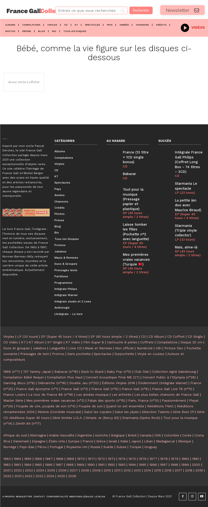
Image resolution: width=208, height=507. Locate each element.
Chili (158, 435)
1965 (27, 459)
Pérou (42, 447)
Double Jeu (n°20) (84, 383)
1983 (17, 465)
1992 (111, 465)
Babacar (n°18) (66, 371)
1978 (164, 459)
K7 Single (54, 342)
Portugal (56, 447)
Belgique (118, 435)
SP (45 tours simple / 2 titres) (135, 201)
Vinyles (8, 336)
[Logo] (26, 11)
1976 (142, 459)
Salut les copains (98, 412)
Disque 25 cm (191, 342)
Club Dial (141, 371)
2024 (50, 476)
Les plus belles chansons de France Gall (166, 394)
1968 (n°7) (11, 371)
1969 (70, 459)
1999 (185, 465)
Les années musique (92, 394)
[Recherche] (141, 10)
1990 (91, 465)
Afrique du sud (15, 435)
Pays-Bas (26, 447)
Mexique (184, 441)
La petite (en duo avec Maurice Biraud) (188, 196)
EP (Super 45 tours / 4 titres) (136, 229)
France (88, 441)
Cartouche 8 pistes (122, 342)
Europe (74, 441)
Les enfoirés (121, 394)
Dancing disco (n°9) (19, 383)
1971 (91, 459)
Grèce (101, 441)
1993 (121, 465)
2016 (168, 470)
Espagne (38, 441)
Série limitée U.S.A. (68, 418)
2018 (188, 470)
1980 (185, 459)
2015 (157, 470)
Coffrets (147, 342)
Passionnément (174, 400)
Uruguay (150, 447)
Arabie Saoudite (61, 435)
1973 (111, 459)
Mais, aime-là (184, 230)
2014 (147, 470)
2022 (28, 476)
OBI (158, 348)
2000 (196, 465)
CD (125, 160)
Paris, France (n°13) (143, 400)
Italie (124, 441)
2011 (117, 470)
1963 (7, 459)
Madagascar (165, 441)
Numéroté (145, 348)
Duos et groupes (16, 348)
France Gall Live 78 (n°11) (172, 389)
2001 (7, 470)
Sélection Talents (156, 412)
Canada (145, 435)
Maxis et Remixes (98, 348)
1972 (101, 459)
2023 (39, 476)
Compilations (167, 342)
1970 (81, 459)
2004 (40, 470)
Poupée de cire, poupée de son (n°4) (45, 406)
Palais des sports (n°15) (106, 400)
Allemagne (38, 435)
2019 (199, 470)
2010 (107, 470)
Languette (57, 348)
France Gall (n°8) (135, 389)
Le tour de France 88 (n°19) (50, 394)
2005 (51, 470)
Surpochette (124, 354)
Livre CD (75, 348)
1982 (7, 465)
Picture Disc (173, 348)
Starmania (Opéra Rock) (141, 418)
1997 (164, 465)
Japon (136, 441)
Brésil (132, 435)
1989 (80, 465)
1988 (70, 465)
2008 (85, 470)
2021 (18, 476)
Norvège (9, 447)
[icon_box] (193, 27)
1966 (38, 459)
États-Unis (57, 441)
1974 (121, 459)
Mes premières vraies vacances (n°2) (55, 400)
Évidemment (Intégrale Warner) (162, 383)
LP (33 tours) (184, 184)
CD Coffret (176, 336)
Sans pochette (79, 354)
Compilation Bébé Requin (23, 377)
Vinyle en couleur (150, 354)
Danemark (21, 441)
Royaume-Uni (76, 447)
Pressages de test (34, 354)
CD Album (156, 336)
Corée (186, 435)
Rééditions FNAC (160, 406)
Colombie (171, 435)
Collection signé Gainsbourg (174, 371)
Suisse (121, 447)
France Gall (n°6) (105, 389)
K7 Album (36, 342)
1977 (153, 459)
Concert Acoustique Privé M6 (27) (112, 377)
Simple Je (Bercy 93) (102, 418)
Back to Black (92, 371)
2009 (96, 470)
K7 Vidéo (73, 342)
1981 (195, 459)
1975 (132, 459)
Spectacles (102, 354)
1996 (153, 465)
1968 (59, 459)
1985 (38, 465)
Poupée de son (91, 406)
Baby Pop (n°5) (119, 371)
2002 (18, 470)
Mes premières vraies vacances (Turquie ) (134, 242)
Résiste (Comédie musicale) (59, 412)
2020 (7, 476)
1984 (27, 465)
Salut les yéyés (127, 412)
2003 (29, 470)
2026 (72, 476)
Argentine (84, 435)
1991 (101, 465)
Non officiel (124, 348)
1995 (142, 465)
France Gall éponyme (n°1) (37, 389)
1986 (49, 465)
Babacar (129, 167)
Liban (148, 441)
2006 (62, 470)
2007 (74, 470)
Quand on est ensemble (125, 406)
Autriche (101, 435)
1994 (132, 465)
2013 (137, 470)
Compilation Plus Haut (65, 377)
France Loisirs (14, 394)
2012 (127, 470)
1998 (174, 465)
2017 (178, 470)
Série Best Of (183, 412)
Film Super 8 (93, 342)
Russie (95, 447)
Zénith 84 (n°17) (28, 423)
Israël (113, 441)
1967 (49, 459)
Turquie (135, 447)
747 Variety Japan (37, 371)
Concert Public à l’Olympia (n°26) (169, 377)
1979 (174, 459)
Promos (58, 354)
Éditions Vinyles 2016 (118, 383)
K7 (23, 342)
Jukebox (39, 348)
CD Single (195, 336)
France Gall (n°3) (74, 389)
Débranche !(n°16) (52, 383)
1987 (59, 465)
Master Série (13, 400)
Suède (108, 447)
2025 (61, 476)
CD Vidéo (10, 342)
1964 (17, 459)
